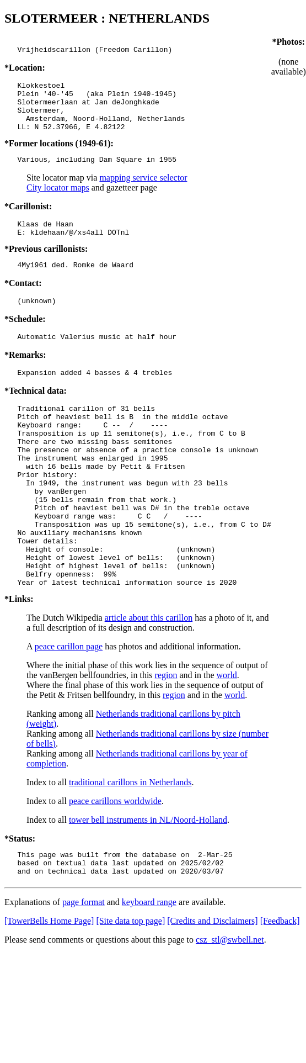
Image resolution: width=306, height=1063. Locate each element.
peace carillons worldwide (115, 860)
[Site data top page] (130, 985)
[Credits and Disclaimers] (212, 985)
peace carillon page (69, 706)
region (166, 734)
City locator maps (57, 200)
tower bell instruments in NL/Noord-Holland (148, 879)
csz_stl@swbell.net (230, 1004)
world (227, 734)
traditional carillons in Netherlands (130, 842)
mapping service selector (143, 190)
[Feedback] (280, 985)
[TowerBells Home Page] (49, 985)
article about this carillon (149, 677)
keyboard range (149, 966)
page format (83, 966)
